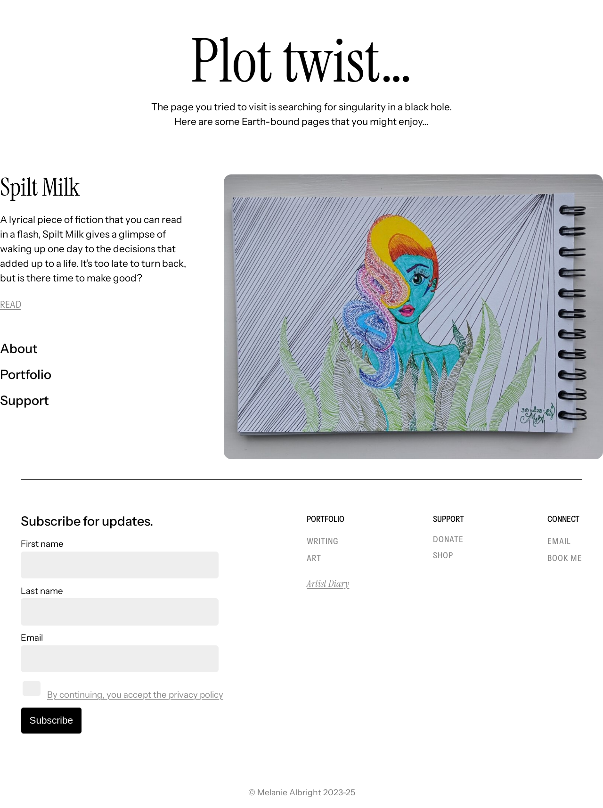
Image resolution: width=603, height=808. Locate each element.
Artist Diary (328, 583)
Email (32, 637)
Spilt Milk (40, 187)
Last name (42, 590)
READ (10, 304)
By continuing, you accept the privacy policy (135, 694)
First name (42, 543)
